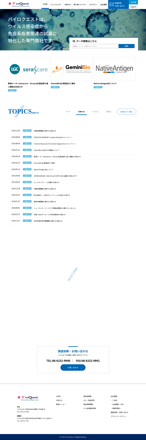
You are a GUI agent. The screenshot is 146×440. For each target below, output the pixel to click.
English (133, 6)
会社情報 (103, 4)
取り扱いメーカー (80, 4)
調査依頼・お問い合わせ (119, 412)
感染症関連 (87, 396)
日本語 (133, 2)
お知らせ (67, 4)
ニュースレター (55, 4)
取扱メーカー (61, 404)
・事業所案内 (115, 408)
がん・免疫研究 (89, 400)
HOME (45, 4)
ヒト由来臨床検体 (89, 408)
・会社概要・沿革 (117, 404)
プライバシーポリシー (119, 416)
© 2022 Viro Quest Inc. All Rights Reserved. (73, 437)
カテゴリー (93, 4)
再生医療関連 (88, 404)
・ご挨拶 (114, 400)
